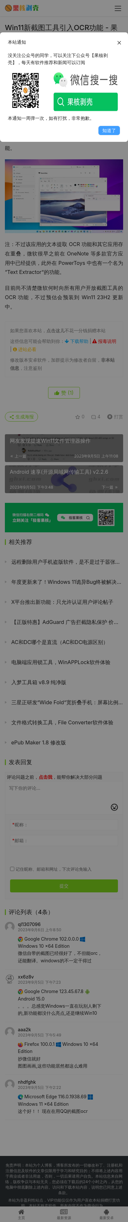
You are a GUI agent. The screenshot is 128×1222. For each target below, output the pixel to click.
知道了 (109, 130)
